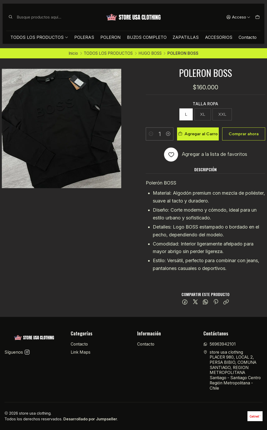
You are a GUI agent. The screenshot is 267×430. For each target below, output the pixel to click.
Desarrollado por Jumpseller (90, 419)
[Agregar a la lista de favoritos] (205, 155)
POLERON (110, 37)
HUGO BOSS (150, 53)
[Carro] (257, 17)
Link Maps (80, 352)
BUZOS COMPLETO (147, 37)
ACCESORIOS (218, 37)
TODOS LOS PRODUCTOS (39, 37)
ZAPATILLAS (186, 37)
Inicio (73, 53)
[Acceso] (238, 17)
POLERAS (84, 37)
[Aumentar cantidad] (168, 134)
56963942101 (219, 344)
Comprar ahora (244, 133)
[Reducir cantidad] (151, 134)
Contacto (248, 37)
